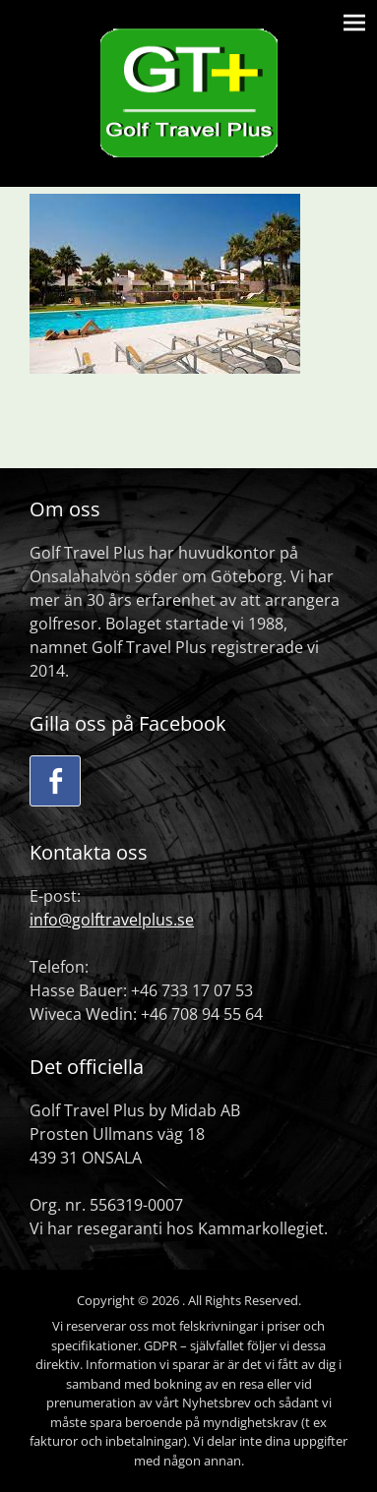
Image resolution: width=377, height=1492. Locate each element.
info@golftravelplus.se (112, 919)
